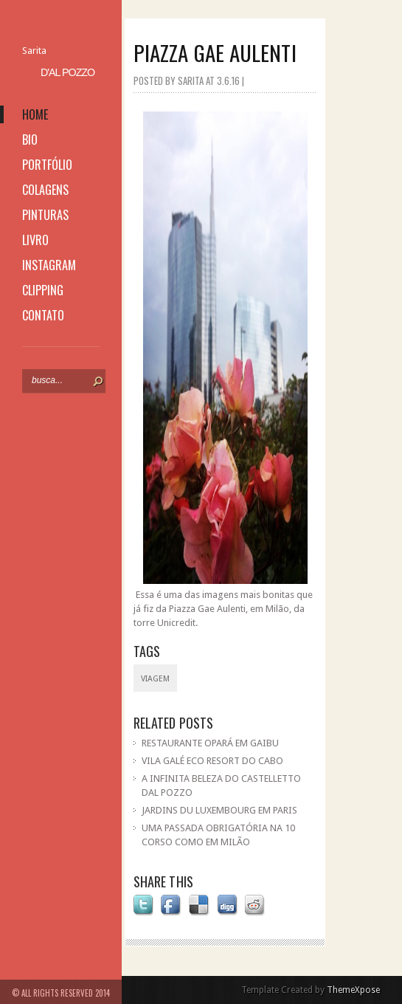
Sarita (34, 50)
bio (30, 139)
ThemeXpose (353, 990)
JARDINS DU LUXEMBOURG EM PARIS (219, 810)
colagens (45, 190)
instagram (49, 265)
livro (35, 240)
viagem (155, 679)
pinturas (45, 215)
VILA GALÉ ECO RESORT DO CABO (212, 760)
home (35, 114)
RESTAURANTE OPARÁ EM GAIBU (210, 743)
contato (43, 315)
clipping (42, 290)
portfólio (47, 164)
